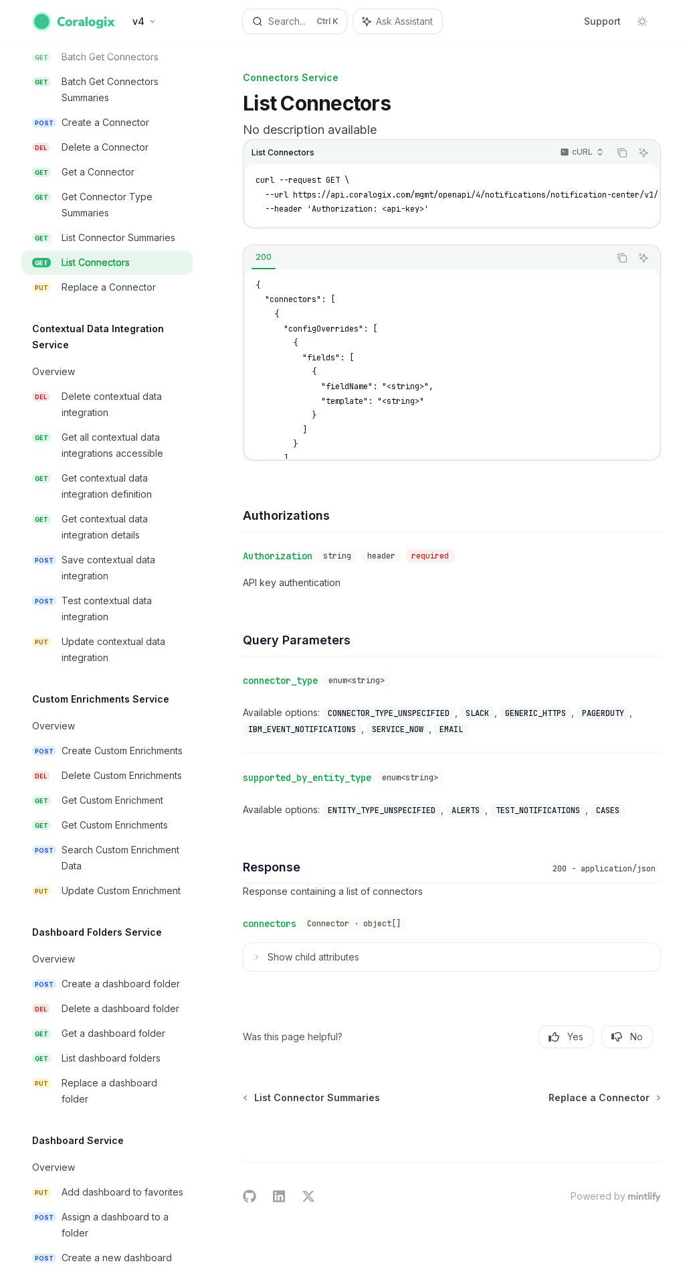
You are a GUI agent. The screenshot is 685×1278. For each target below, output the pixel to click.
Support (602, 21)
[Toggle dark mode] (642, 21)
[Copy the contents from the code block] (622, 152)
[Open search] (295, 21)
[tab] (264, 257)
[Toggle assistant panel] (397, 21)
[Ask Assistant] (643, 152)
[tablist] (426, 257)
